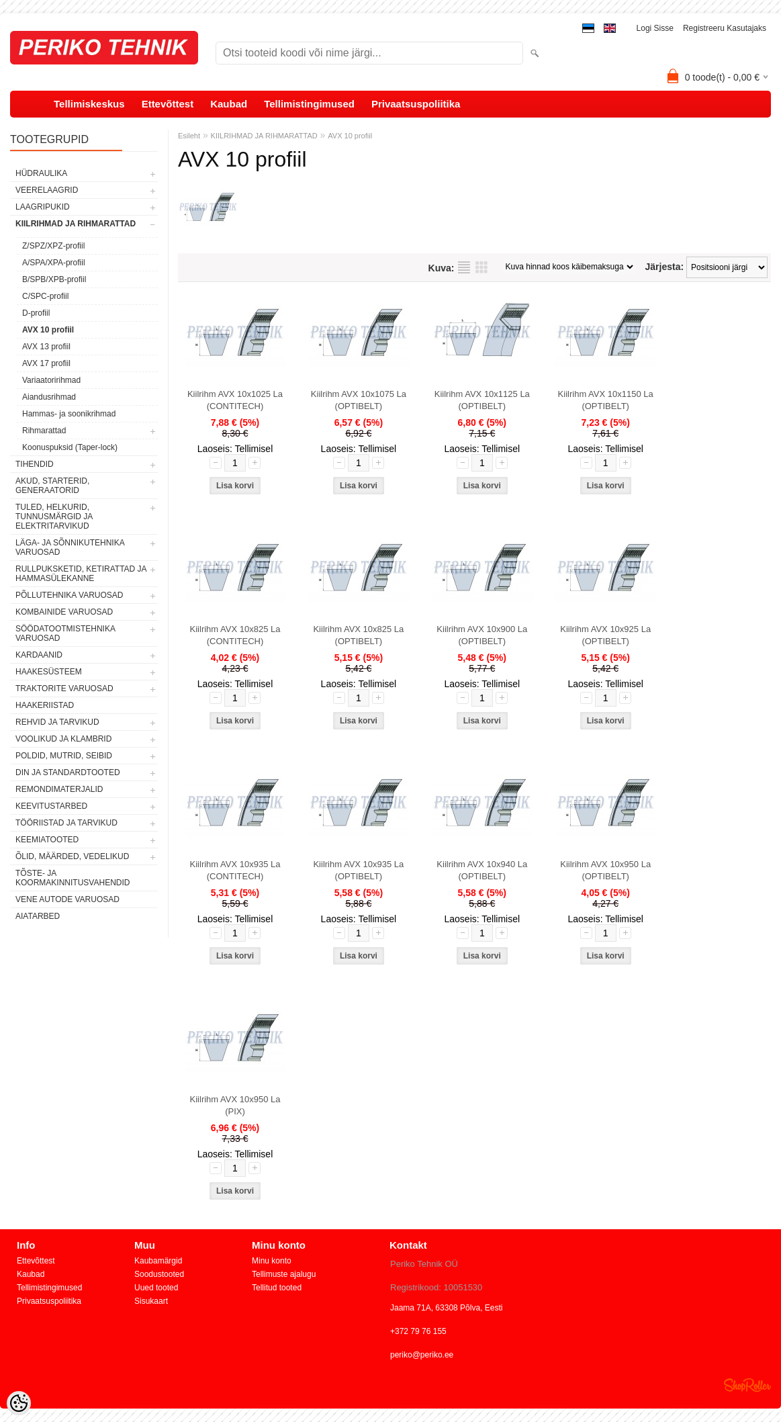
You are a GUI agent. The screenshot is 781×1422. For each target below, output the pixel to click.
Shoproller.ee (747, 1385)
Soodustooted (159, 1274)
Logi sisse (655, 28)
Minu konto (271, 1260)
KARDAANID (38, 655)
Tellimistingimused (309, 103)
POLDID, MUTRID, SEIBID (63, 755)
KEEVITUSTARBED (51, 806)
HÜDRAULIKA (41, 173)
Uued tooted (156, 1287)
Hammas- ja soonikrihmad (69, 413)
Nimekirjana (464, 267)
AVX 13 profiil (46, 346)
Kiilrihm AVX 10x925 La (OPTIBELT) (605, 635)
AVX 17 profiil (46, 363)
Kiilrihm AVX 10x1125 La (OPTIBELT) (482, 400)
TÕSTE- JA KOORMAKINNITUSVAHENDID (72, 878)
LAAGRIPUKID (42, 207)
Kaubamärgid (158, 1260)
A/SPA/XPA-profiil (53, 262)
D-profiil (36, 313)
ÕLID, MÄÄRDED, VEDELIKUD (72, 856)
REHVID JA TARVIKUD (57, 722)
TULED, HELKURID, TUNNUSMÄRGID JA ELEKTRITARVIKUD (54, 516)
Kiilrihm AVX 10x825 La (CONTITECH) (235, 635)
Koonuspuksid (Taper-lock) (70, 447)
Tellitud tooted (277, 1287)
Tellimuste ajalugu (284, 1274)
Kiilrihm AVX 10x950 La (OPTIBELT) (605, 870)
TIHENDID (34, 464)
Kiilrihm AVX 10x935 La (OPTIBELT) (358, 870)
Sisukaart (151, 1301)
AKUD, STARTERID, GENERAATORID (52, 485)
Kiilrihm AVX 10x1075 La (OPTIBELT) (358, 400)
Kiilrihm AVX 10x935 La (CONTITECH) (235, 870)
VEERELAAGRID (46, 190)
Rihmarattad (44, 430)
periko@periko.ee (421, 1355)
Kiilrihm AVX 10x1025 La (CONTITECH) (235, 400)
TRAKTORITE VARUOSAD (64, 688)
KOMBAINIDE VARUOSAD (64, 612)
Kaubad (228, 103)
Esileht (189, 136)
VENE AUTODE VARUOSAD (67, 899)
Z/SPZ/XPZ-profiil (53, 246)
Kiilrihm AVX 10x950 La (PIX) (235, 1105)
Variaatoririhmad (51, 380)
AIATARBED (37, 916)
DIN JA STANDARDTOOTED (67, 772)
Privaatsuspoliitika (416, 103)
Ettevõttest (168, 103)
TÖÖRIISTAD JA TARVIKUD (66, 823)
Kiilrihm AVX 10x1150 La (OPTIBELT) (605, 400)
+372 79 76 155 (418, 1331)
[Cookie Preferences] (19, 1403)
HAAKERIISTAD (44, 705)
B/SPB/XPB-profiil (54, 279)
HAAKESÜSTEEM (48, 671)
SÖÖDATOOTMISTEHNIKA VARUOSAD (65, 633)
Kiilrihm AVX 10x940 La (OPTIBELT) (482, 870)
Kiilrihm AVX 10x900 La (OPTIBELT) (482, 635)
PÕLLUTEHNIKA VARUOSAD (69, 595)
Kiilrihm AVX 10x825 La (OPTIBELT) (358, 635)
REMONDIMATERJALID (59, 789)
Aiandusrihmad (49, 397)
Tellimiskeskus (89, 103)
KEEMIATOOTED (47, 839)
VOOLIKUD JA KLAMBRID (63, 739)
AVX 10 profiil (48, 330)
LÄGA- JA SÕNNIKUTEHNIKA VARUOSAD (69, 547)
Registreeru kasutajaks (724, 28)
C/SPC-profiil (45, 296)
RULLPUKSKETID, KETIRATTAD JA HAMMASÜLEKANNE (80, 573)
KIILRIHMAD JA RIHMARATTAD (75, 223)
